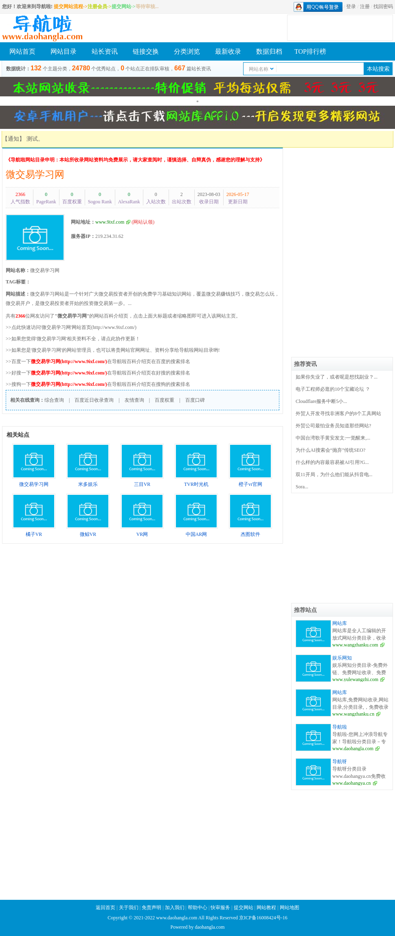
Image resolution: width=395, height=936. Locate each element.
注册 (365, 6)
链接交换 (146, 51)
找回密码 (383, 6)
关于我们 (128, 907)
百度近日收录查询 (94, 400)
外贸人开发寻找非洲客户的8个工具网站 (338, 413)
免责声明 (151, 907)
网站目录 (63, 51)
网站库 (339, 623)
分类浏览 (187, 51)
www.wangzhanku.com (355, 645)
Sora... (302, 487)
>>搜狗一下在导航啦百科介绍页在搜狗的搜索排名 (98, 384)
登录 (351, 6)
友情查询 (134, 400)
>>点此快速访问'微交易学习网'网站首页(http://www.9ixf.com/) (71, 327)
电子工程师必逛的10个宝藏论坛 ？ (333, 389)
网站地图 (289, 907)
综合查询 (54, 400)
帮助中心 (197, 907)
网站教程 (267, 907)
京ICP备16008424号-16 (263, 918)
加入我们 (174, 907)
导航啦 (339, 727)
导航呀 (339, 761)
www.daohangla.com (352, 748)
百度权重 (164, 400)
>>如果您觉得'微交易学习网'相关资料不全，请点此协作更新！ (73, 339)
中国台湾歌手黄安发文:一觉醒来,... (333, 438)
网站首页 (22, 51)
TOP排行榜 (310, 51)
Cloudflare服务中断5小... (321, 401)
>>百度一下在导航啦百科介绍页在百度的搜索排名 (98, 361)
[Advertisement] (342, 198)
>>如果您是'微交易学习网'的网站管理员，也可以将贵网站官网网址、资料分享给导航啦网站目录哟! (113, 350)
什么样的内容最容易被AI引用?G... (332, 462)
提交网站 (243, 907)
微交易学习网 (35, 174)
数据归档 (269, 51)
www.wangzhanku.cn (353, 714)
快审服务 (220, 907)
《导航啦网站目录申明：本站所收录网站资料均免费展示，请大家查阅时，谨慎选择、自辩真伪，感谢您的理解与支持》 (135, 160)
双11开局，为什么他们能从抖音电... (334, 474)
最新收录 (228, 51)
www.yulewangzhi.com (355, 679)
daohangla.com (210, 927)
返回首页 (105, 907)
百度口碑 (195, 400)
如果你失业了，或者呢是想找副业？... (336, 377)
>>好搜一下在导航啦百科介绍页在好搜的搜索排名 (98, 373)
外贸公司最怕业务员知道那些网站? (333, 426)
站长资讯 (105, 51)
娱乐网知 (342, 658)
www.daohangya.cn (351, 783)
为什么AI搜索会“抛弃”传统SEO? (330, 450)
